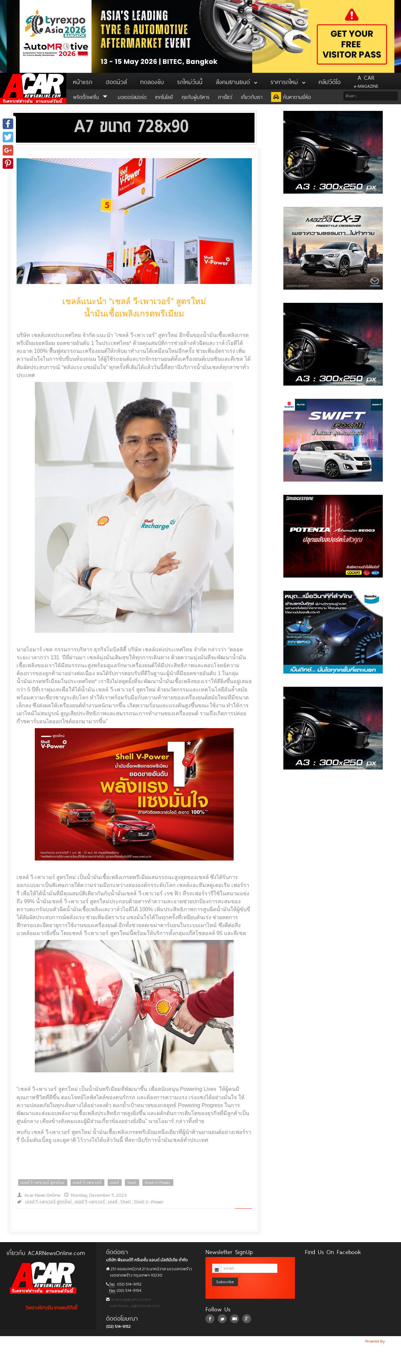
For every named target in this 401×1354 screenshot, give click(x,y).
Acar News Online (42, 1195)
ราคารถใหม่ (287, 81)
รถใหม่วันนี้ (189, 81)
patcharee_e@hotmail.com (134, 1306)
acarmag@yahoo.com (130, 1299)
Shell (131, 1183)
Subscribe (225, 1281)
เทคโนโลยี (164, 96)
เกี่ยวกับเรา (251, 96)
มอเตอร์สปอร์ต (132, 96)
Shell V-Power (157, 1183)
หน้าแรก (82, 81)
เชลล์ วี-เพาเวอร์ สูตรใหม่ (42, 1183)
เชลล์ (114, 1183)
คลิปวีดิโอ (329, 81)
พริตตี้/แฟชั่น (91, 96)
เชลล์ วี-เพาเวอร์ (87, 1183)
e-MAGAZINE (366, 81)
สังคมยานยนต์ (236, 81)
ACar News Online (33, 88)
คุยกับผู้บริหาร (195, 96)
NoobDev (393, 1341)
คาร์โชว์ (225, 96)
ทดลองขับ (152, 81)
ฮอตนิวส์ (116, 81)
